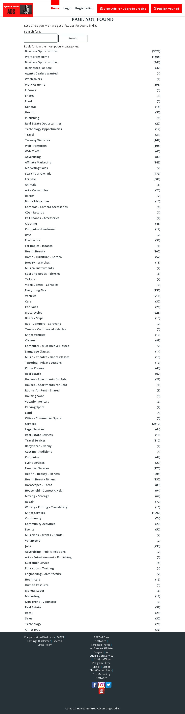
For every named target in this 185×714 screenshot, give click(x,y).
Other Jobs (93, 629)
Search (73, 38)
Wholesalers (93, 79)
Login (67, 8)
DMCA (60, 637)
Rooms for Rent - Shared (93, 390)
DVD (93, 235)
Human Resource (93, 585)
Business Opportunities (93, 51)
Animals (93, 184)
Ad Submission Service (101, 654)
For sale (93, 179)
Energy (93, 96)
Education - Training (93, 568)
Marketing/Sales (93, 168)
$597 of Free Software (101, 639)
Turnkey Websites (93, 140)
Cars (93, 301)
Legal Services (93, 429)
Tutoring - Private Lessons (93, 362)
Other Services (93, 513)
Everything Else (93, 290)
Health (93, 112)
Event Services (93, 463)
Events (93, 529)
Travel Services (93, 440)
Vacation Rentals (93, 401)
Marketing (93, 596)
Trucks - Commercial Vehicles (93, 329)
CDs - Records (93, 212)
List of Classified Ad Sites (101, 668)
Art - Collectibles (93, 190)
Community (93, 518)
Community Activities (93, 524)
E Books (93, 90)
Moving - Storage (93, 496)
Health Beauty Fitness (93, 479)
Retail (93, 613)
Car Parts (93, 307)
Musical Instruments (93, 268)
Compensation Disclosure (39, 637)
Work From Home (93, 57)
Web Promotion (93, 146)
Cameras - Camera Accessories (93, 207)
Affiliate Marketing (93, 162)
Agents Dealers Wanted (93, 73)
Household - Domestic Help (93, 490)
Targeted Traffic (100, 644)
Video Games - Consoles (93, 285)
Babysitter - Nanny (93, 446)
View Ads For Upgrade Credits (123, 9)
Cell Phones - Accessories (93, 218)
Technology (93, 624)
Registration (84, 8)
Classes (93, 340)
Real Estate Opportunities (93, 123)
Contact (70, 708)
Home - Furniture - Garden (93, 257)
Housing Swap (93, 396)
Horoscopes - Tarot (93, 485)
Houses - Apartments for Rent (93, 385)
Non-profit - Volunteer (93, 602)
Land (93, 412)
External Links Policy (50, 642)
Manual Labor (93, 590)
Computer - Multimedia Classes (93, 346)
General (93, 107)
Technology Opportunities (93, 129)
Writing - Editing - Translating (93, 507)
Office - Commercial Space (93, 418)
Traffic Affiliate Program (101, 661)
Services (93, 424)
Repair (93, 501)
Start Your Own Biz (93, 173)
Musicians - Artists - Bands (93, 535)
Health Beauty (93, 251)
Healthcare (93, 579)
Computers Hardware (93, 229)
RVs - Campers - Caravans (93, 324)
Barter (93, 196)
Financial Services (93, 468)
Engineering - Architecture (93, 574)
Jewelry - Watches (93, 262)
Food (93, 101)
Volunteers (93, 540)
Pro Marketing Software (101, 676)
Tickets (93, 279)
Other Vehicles (93, 335)
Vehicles (93, 296)
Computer (93, 457)
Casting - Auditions (93, 451)
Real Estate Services (93, 435)
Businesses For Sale (93, 68)
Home (55, 8)
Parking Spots (93, 407)
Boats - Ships (93, 318)
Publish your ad (166, 9)
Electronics (93, 240)
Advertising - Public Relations (93, 552)
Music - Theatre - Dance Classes (93, 357)
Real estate (93, 374)
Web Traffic (93, 151)
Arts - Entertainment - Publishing (93, 557)
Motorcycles (93, 312)
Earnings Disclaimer (39, 641)
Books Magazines (93, 201)
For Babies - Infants (93, 246)
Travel (93, 134)
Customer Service (93, 563)
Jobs (93, 546)
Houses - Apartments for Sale (93, 379)
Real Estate (93, 607)
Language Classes (93, 351)
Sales (93, 618)
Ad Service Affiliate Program (101, 650)
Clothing (93, 223)
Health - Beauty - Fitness (93, 474)
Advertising (93, 157)
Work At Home (93, 84)
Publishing (93, 118)
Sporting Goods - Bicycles (93, 273)
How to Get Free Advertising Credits (98, 708)
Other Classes (93, 368)
